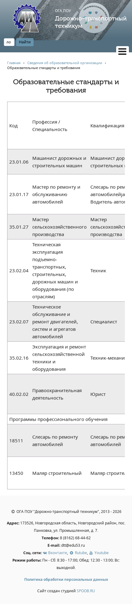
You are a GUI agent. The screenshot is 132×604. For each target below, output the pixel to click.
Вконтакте (55, 552)
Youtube (99, 552)
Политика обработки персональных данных (66, 579)
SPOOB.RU (86, 590)
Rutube (78, 552)
